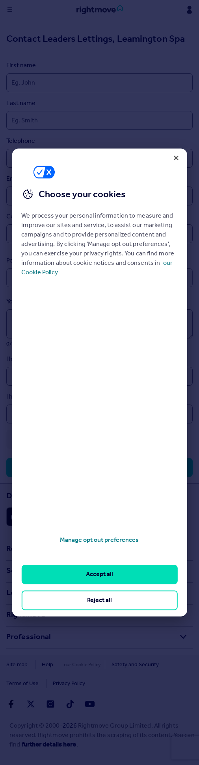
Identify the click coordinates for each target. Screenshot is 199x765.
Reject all (99, 600)
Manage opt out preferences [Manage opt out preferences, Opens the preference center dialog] (99, 539)
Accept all (99, 574)
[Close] (176, 157)
